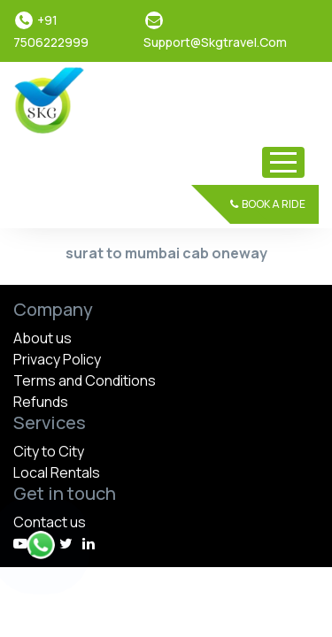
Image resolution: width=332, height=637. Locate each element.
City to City (48, 451)
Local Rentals (56, 472)
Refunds (40, 401)
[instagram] (66, 543)
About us (42, 338)
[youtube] (20, 543)
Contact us (49, 522)
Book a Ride (267, 203)
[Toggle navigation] (283, 162)
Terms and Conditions (84, 380)
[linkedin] (88, 543)
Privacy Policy (57, 359)
